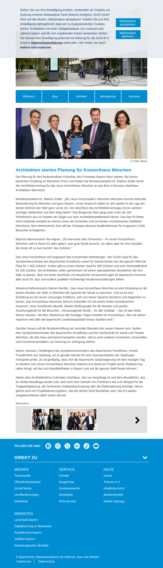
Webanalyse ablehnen (127, 34)
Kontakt (64, 475)
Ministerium (108, 96)
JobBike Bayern (24, 539)
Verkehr (81, 96)
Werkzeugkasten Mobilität (31, 545)
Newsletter (66, 494)
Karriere (134, 96)
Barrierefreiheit (113, 494)
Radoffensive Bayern (28, 532)
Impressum (24, 561)
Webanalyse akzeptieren (127, 22)
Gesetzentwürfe (69, 488)
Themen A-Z (112, 482)
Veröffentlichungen (26, 494)
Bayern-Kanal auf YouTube (96, 446)
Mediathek (21, 501)
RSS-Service (67, 501)
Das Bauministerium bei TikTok (86, 446)
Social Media (22, 488)
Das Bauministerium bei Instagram (58, 446)
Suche (108, 475)
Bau (55, 96)
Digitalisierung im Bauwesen (33, 526)
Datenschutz (46, 561)
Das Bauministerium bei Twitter (67, 446)
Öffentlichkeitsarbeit (27, 482)
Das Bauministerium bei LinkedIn (77, 446)
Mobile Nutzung (114, 501)
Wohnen (29, 96)
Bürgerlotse (66, 482)
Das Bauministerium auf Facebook (48, 446)
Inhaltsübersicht (114, 488)
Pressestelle (22, 475)
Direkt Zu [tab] (25, 457)
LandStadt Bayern (26, 519)
